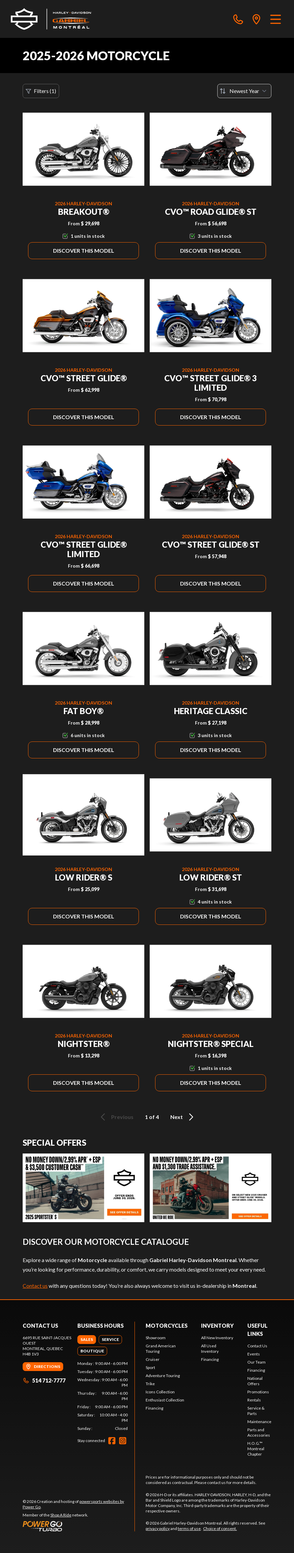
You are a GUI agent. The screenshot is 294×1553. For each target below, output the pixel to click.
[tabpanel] (102, 1396)
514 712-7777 (44, 1380)
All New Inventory (217, 1337)
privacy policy (158, 1528)
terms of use (189, 1528)
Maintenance (259, 1421)
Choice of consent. (220, 1528)
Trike (150, 1383)
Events (253, 1353)
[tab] (86, 1339)
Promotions (258, 1391)
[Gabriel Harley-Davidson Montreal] (51, 19)
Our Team (256, 1362)
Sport (150, 1367)
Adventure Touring (163, 1375)
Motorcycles (167, 1325)
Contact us (35, 1285)
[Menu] (275, 19)
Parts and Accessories (258, 1432)
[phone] (238, 19)
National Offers (255, 1381)
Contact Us (257, 1345)
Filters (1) (41, 91)
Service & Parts (256, 1411)
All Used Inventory (210, 1348)
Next (183, 1117)
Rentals (254, 1399)
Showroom (156, 1337)
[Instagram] (123, 1441)
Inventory (217, 1325)
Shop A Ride (60, 1514)
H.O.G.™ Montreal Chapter (255, 1449)
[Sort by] (244, 91)
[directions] (256, 19)
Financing (154, 1408)
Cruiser (153, 1359)
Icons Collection (160, 1391)
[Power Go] (78, 1526)
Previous (115, 1117)
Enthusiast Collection (165, 1399)
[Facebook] (112, 1441)
